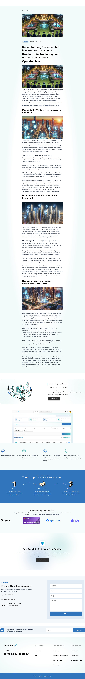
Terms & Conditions (76, 660)
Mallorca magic (57, 660)
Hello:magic (56, 665)
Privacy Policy (75, 655)
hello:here (26, 41)
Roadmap (38, 651)
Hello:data (56, 651)
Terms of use (74, 651)
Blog (36, 655)
